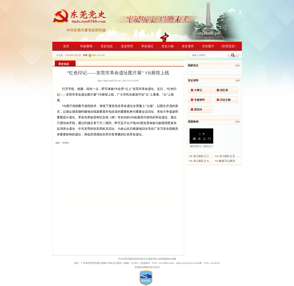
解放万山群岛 (227, 161)
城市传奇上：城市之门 (201, 146)
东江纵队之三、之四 (205, 156)
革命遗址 (147, 46)
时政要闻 (86, 46)
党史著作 (188, 46)
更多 (237, 65)
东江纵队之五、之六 (231, 156)
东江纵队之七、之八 (205, 161)
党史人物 (168, 46)
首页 (66, 46)
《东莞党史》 (228, 46)
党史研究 (127, 46)
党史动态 (107, 46)
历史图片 (208, 46)
